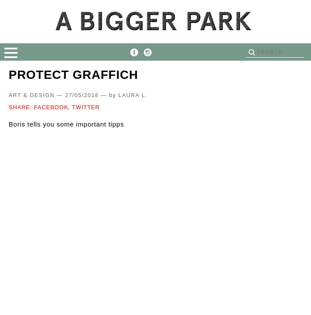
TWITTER (86, 107)
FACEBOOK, (52, 107)
